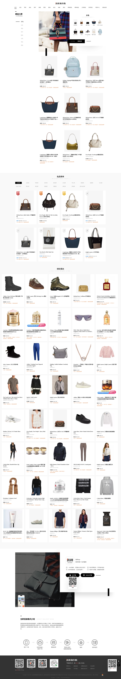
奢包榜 (36, 186)
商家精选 (70, 7)
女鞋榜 (27, 182)
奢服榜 (45, 186)
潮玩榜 (64, 186)
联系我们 (91, 7)
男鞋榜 (36, 182)
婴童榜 (82, 182)
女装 (20, 7)
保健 (59, 7)
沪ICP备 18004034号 (78, 674)
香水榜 (27, 186)
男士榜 (73, 182)
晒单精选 (77, 7)
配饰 (49, 7)
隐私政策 (104, 7)
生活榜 (100, 182)
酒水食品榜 (82, 186)
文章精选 (84, 7)
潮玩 (64, 7)
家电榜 (73, 186)
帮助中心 (97, 7)
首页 (15, 7)
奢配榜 (55, 186)
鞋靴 (40, 7)
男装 (25, 7)
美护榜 (45, 182)
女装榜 (64, 182)
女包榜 (18, 182)
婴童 (44, 7)
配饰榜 (55, 182)
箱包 (30, 7)
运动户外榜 (18, 186)
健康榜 (91, 182)
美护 (35, 7)
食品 (54, 7)
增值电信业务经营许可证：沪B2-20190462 (90, 674)
